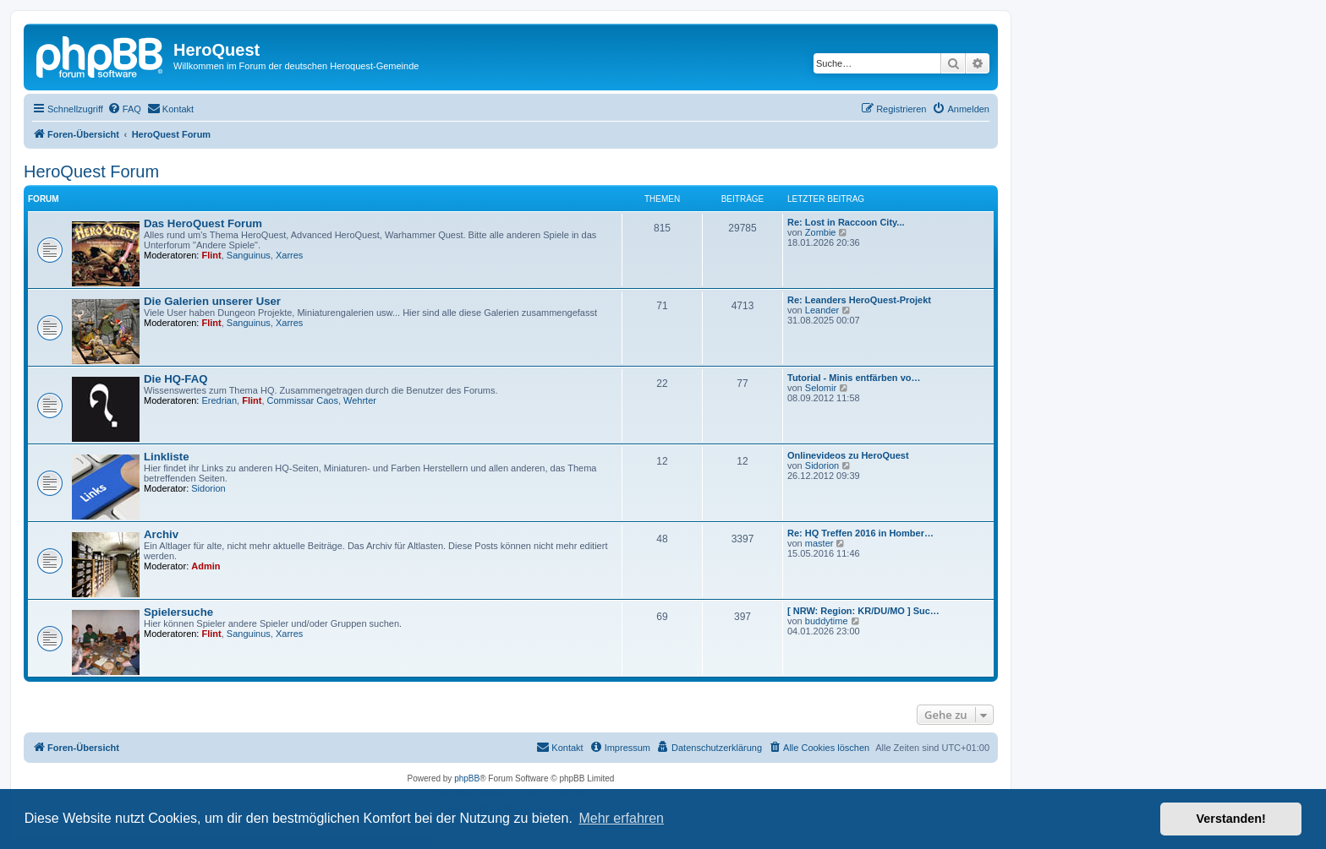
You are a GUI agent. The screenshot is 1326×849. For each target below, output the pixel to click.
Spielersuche (178, 612)
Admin (205, 566)
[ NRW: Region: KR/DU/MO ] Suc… (863, 611)
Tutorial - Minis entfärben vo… (853, 378)
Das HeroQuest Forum (203, 223)
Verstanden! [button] (1231, 818)
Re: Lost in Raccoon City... (846, 222)
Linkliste (166, 456)
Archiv (161, 534)
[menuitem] (124, 109)
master (819, 543)
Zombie (820, 232)
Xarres (289, 255)
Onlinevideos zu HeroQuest (848, 455)
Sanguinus (249, 255)
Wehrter (359, 400)
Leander (822, 310)
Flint (212, 255)
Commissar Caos (302, 400)
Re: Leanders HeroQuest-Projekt (859, 300)
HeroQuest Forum (91, 171)
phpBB (466, 778)
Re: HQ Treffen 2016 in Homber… (860, 533)
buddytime (826, 621)
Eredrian (220, 400)
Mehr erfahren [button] (621, 818)
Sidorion (208, 488)
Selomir (820, 388)
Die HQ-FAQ (175, 379)
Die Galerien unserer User (212, 301)
